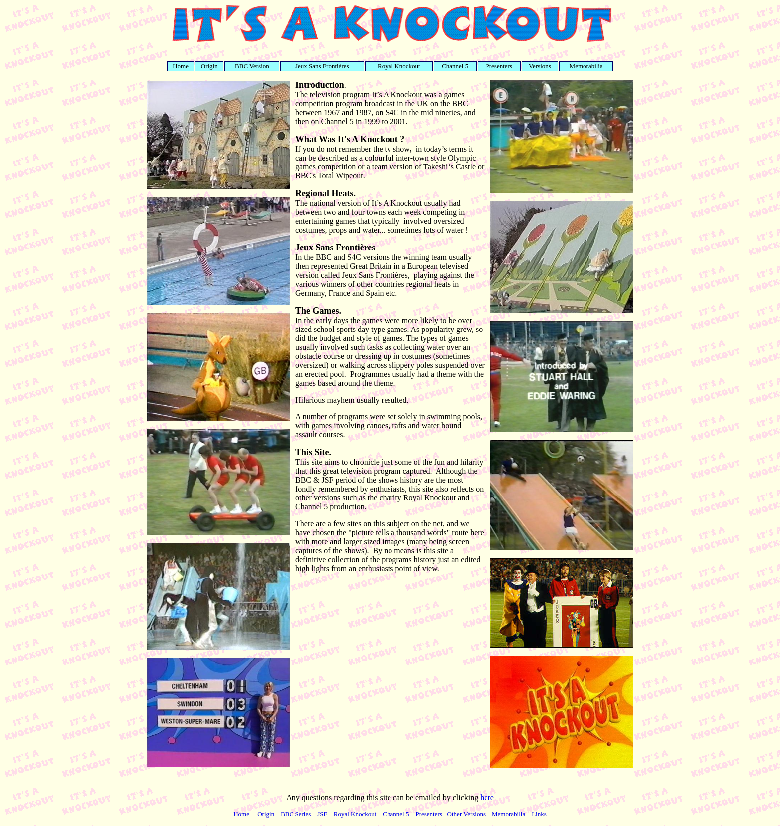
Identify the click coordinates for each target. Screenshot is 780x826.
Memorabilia (509, 814)
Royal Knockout (355, 814)
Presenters (428, 814)
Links (539, 814)
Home (241, 814)
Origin (265, 814)
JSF (322, 814)
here (487, 797)
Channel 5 (396, 814)
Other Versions (466, 814)
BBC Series (296, 814)
